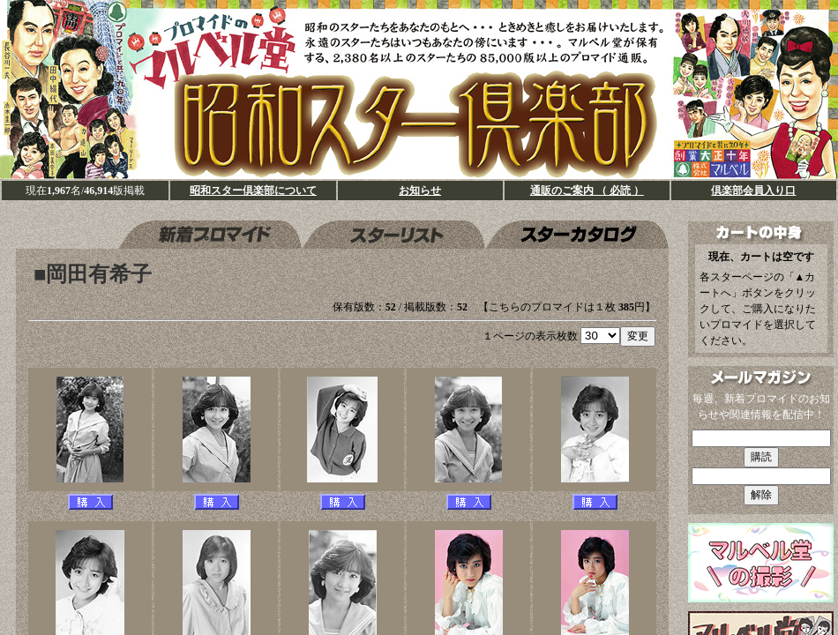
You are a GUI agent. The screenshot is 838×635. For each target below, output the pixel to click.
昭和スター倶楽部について (253, 190)
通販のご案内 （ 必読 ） (587, 190)
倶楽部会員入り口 (753, 190)
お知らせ (420, 190)
